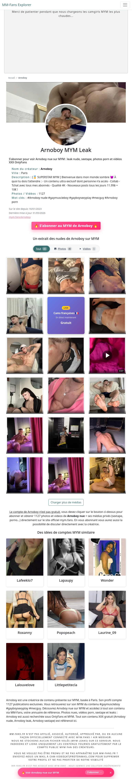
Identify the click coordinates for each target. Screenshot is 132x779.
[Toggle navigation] (125, 4)
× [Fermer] (110, 772)
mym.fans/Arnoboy (20, 217)
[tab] (41, 249)
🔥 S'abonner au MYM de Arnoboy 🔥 (66, 225)
